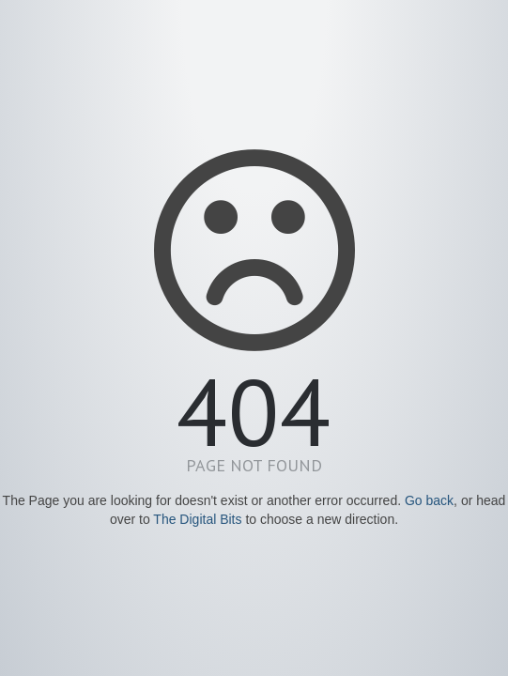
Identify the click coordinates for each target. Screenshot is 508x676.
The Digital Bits (197, 519)
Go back (429, 500)
